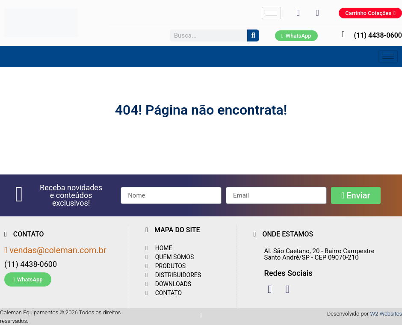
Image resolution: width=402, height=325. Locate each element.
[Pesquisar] (253, 35)
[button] (71, 195)
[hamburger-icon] (271, 13)
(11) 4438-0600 (378, 35)
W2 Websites (386, 313)
